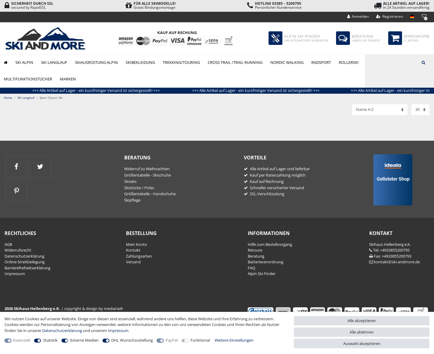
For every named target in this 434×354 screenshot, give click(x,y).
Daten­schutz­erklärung (24, 256)
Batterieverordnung (265, 262)
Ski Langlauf (54, 62)
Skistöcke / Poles (139, 187)
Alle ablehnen (362, 332)
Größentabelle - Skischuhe (147, 175)
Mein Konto (136, 244)
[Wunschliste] (423, 16)
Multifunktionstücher (28, 79)
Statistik (50, 340)
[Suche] (423, 62)
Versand (133, 262)
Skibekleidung (140, 62)
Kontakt (133, 250)
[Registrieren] (389, 16)
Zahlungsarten (139, 256)
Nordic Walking (286, 62)
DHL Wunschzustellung (132, 340)
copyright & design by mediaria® (93, 308)
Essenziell (21, 340)
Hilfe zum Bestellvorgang (270, 244)
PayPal (171, 340)
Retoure (255, 250)
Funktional (200, 340)
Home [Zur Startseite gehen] (8, 98)
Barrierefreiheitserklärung (27, 268)
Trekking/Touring (181, 62)
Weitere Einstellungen (234, 340)
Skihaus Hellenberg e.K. (390, 244)
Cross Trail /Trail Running (235, 62)
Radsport (321, 62)
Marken (68, 79)
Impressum (15, 273)
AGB (8, 244)
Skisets (130, 181)
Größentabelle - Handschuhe (150, 193)
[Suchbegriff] (399, 62)
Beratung (256, 256)
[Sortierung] (379, 109)
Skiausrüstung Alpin (96, 62)
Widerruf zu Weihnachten (147, 168)
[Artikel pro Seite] (420, 109)
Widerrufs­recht (18, 250)
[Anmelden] (358, 16)
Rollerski (349, 62)
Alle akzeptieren (362, 320)
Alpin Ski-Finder (261, 273)
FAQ (251, 268)
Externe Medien (84, 340)
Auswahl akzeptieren (361, 343)
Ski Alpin (24, 62)
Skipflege (132, 200)
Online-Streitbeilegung (25, 262)
